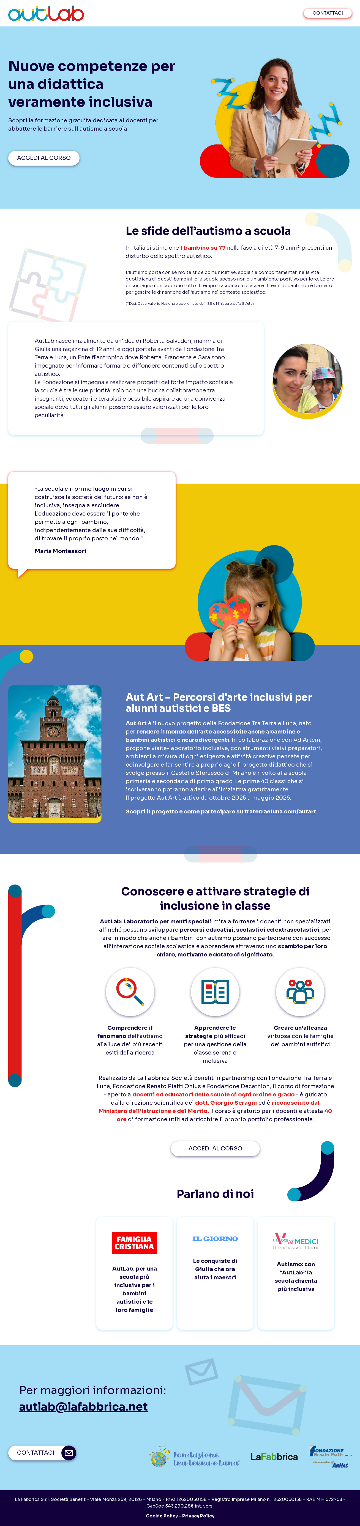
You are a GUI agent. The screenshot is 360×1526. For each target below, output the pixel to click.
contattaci (328, 13)
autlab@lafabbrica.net (83, 1407)
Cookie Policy (162, 1516)
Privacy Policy (198, 1516)
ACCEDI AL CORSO (44, 158)
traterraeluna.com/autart (280, 811)
